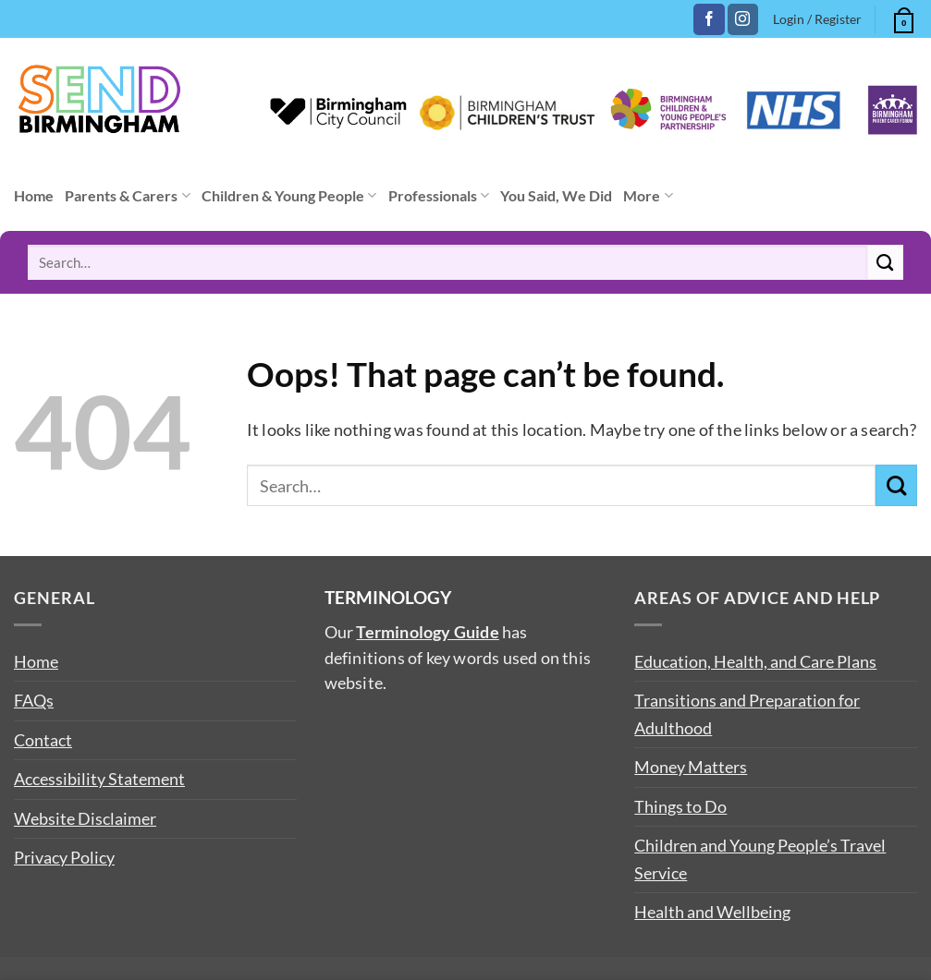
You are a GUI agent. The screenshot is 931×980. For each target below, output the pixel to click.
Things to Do (680, 806)
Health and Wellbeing (712, 911)
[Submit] (885, 262)
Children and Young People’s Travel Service (760, 858)
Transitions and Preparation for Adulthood (747, 713)
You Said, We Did (556, 195)
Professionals (438, 196)
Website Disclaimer (85, 818)
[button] (901, 18)
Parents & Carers (127, 196)
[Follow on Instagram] (743, 19)
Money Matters (690, 766)
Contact (43, 740)
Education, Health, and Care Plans (755, 661)
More (647, 196)
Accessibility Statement (99, 778)
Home (34, 195)
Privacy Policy (64, 857)
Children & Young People (289, 196)
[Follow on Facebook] (708, 19)
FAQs (34, 700)
